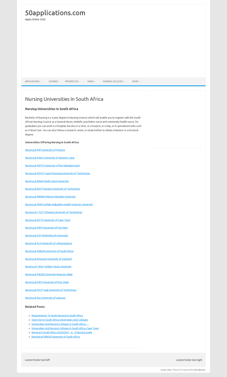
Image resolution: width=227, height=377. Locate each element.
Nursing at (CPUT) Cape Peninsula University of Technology (57, 173)
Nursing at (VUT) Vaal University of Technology (50, 290)
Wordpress (199, 369)
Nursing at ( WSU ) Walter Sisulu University (48, 266)
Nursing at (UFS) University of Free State (47, 282)
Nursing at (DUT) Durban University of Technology (52, 188)
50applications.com (55, 12)
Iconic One (166, 369)
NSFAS (91, 81)
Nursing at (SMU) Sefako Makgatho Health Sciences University (59, 204)
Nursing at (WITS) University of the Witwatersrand (52, 165)
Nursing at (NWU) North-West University (47, 181)
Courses (53, 81)
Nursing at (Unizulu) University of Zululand (48, 259)
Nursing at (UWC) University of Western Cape (49, 157)
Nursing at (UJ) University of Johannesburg (48, 243)
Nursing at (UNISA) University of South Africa (49, 251)
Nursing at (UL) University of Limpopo (45, 297)
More (135, 81)
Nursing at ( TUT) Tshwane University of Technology (53, 212)
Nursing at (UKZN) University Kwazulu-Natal (49, 274)
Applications (32, 81)
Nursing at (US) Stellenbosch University (46, 235)
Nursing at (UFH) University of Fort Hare (46, 227)
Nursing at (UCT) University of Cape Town (47, 220)
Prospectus (71, 81)
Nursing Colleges (113, 81)
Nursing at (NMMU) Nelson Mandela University (50, 196)
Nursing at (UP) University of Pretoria (45, 150)
